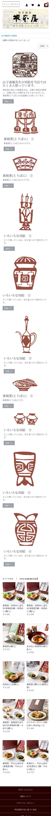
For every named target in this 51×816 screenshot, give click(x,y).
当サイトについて (25, 789)
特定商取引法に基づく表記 (25, 809)
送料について (25, 796)
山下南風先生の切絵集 (9, 36)
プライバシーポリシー (25, 803)
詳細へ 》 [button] (8, 101)
